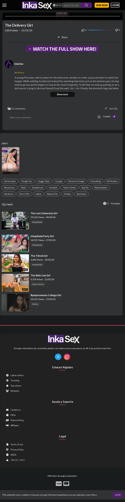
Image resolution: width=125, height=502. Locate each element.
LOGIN (115, 5)
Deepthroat (37, 187)
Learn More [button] (91, 494)
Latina (38, 194)
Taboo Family (69, 187)
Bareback (81, 194)
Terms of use (14, 444)
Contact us (13, 409)
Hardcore (8, 194)
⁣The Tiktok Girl (39, 256)
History (20, 72)
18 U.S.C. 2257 (15, 460)
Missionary (9, 187)
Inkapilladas (37, 222)
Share (62, 37)
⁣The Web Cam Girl (40, 275)
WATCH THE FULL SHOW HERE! (62, 49)
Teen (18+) (24, 194)
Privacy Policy (15, 449)
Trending (12, 380)
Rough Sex (27, 181)
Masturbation (101, 187)
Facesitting (95, 181)
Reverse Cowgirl (76, 181)
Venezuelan (10, 181)
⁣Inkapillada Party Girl (42, 236)
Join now (102, 5)
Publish (109, 116)
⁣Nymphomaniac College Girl (46, 295)
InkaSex (18, 64)
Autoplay (115, 203)
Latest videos (15, 375)
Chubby (67, 194)
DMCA (11, 454)
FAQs (11, 415)
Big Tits (85, 187)
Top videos (13, 385)
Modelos (12, 390)
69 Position (112, 181)
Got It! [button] (118, 494)
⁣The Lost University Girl (44, 213)
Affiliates (12, 425)
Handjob (53, 187)
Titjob (23, 187)
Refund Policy (15, 420)
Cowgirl (58, 181)
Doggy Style (43, 181)
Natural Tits (52, 194)
